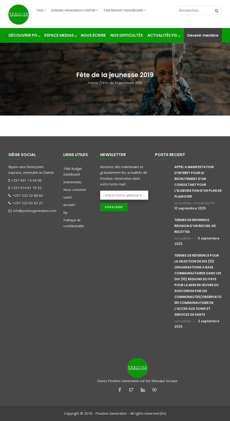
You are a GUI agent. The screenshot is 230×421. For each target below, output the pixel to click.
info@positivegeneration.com (32, 211)
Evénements (72, 182)
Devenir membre (202, 35)
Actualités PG (163, 35)
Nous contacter (74, 189)
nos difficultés (126, 35)
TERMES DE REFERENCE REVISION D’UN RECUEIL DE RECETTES (195, 226)
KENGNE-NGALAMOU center (74, 10)
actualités (182, 203)
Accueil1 (69, 205)
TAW (41, 10)
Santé (67, 197)
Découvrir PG (24, 35)
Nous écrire (93, 35)
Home (93, 82)
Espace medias (60, 35)
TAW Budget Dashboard (124, 10)
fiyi (65, 212)
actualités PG (204, 203)
